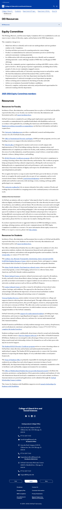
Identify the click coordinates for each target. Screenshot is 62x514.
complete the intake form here (12, 329)
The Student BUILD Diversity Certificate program (18, 346)
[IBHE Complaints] (21, 498)
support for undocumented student (31, 313)
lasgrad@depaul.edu (27, 480)
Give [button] (46, 486)
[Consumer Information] (38, 495)
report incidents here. (24, 115)
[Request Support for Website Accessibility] (38, 502)
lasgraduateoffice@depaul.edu (30, 462)
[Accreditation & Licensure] (23, 502)
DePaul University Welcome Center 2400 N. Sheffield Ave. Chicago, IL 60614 (32, 470)
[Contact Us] (35, 492)
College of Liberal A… (7, 11)
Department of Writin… (44, 11)
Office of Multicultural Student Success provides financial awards (26, 371)
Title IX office (9, 145)
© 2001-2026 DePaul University (31, 509)
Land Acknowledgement (31, 178)
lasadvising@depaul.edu (28, 444)
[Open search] (56, 6)
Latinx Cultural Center (12, 287)
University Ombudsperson (13, 132)
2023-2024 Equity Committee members (19, 93)
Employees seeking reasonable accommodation (17, 126)
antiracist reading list (12, 187)
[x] (29, 421)
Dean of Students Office (13, 360)
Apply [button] (31, 486)
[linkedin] (32, 421)
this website (33, 230)
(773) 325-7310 (25, 441)
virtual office (6, 255)
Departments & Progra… (29, 11)
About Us (54, 11)
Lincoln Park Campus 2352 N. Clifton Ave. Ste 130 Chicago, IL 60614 (31, 435)
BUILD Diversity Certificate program (17, 158)
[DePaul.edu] (5, 2)
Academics (18, 11)
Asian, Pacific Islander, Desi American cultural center (22, 267)
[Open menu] (59, 6)
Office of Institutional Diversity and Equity (19, 138)
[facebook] (26, 421)
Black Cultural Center (12, 276)
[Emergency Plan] (21, 495)
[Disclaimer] (20, 492)
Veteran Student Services (10, 298)
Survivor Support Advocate (28, 335)
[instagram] (35, 421)
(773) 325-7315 (25, 476)
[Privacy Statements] (37, 498)
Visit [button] (15, 486)
